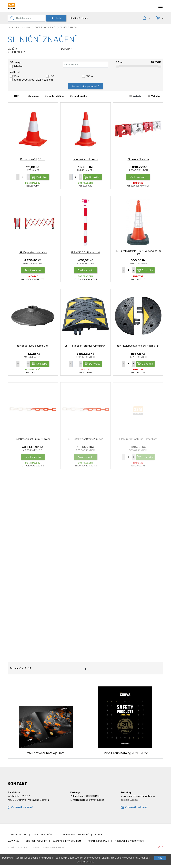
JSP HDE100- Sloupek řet (85, 252)
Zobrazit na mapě (22, 807)
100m (52, 76)
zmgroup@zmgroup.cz (91, 799)
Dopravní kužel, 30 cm (32, 159)
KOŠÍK (162, 18)
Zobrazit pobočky (136, 807)
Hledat (58, 18)
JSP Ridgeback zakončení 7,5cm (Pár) (138, 345)
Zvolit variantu (138, 177)
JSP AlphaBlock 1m (138, 159)
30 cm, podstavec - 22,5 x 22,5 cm (33, 79)
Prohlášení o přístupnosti (129, 841)
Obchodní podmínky (43, 835)
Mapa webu (13, 841)
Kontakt (99, 835)
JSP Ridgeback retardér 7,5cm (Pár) (85, 345)
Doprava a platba (17, 835)
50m (16, 76)
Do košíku (41, 177)
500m (89, 76)
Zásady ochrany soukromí (74, 835)
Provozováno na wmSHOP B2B (49, 847)
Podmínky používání (98, 841)
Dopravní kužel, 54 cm (85, 159)
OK (160, 857)
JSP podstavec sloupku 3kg (32, 345)
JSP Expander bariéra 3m (33, 252)
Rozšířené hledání (79, 18)
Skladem (18, 66)
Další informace (85, 861)
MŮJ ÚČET (149, 18)
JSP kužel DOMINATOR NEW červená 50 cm (138, 252)
